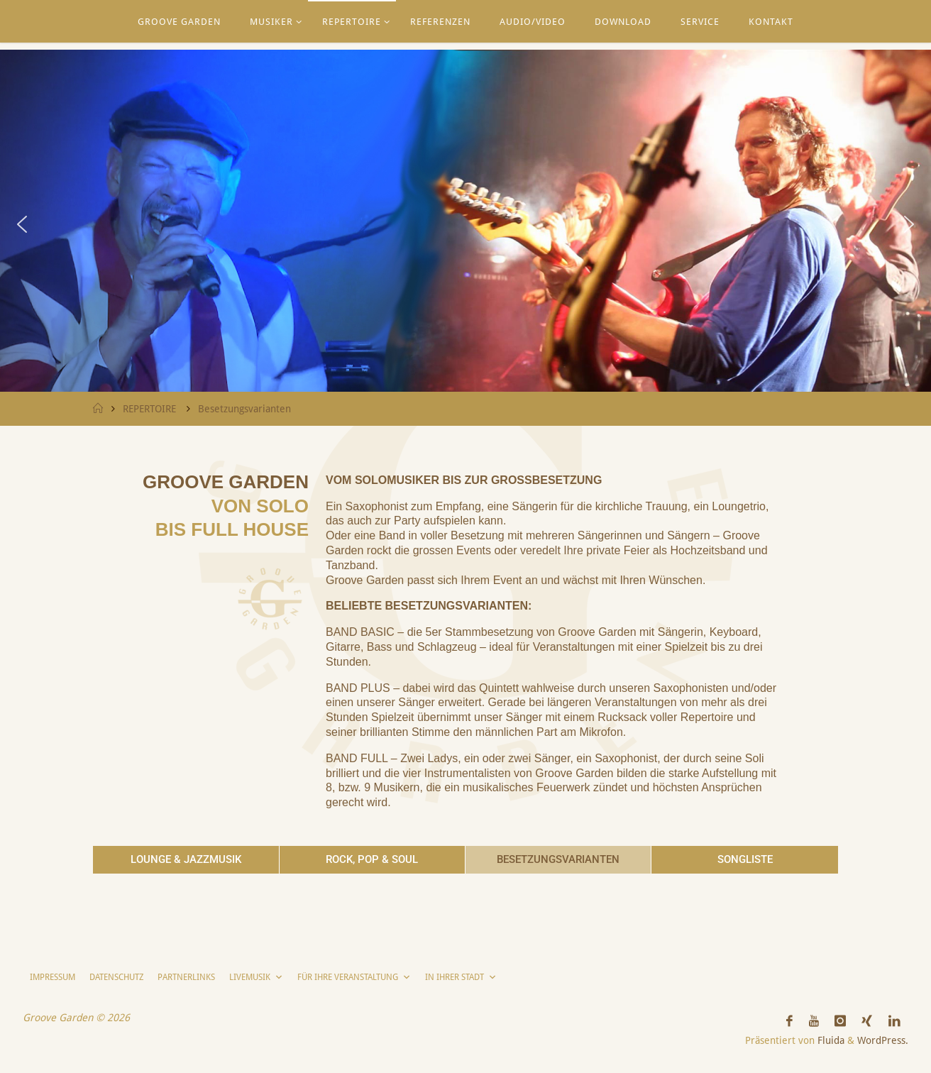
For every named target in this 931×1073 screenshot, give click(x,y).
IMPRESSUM (52, 977)
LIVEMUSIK (256, 977)
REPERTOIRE (149, 408)
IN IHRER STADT (461, 977)
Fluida (829, 1040)
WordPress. (882, 1040)
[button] (22, 224)
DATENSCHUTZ (116, 977)
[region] (465, 224)
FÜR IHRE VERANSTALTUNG (354, 977)
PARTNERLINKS (186, 977)
